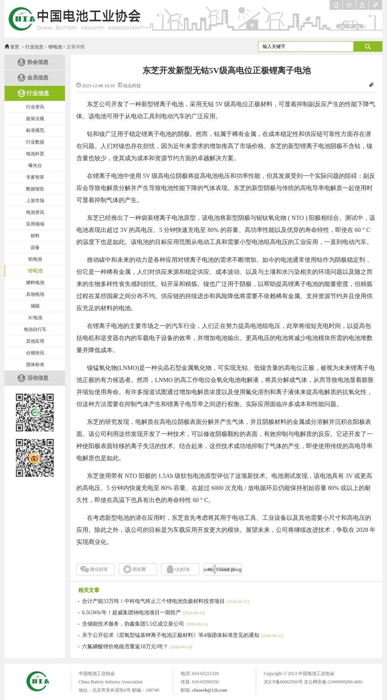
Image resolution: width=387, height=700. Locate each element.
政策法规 (35, 118)
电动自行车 (35, 329)
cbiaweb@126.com (209, 690)
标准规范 (35, 130)
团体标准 (35, 364)
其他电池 (35, 294)
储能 (35, 306)
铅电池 (35, 259)
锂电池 (55, 46)
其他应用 (35, 341)
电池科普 (35, 153)
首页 (14, 46)
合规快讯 (35, 352)
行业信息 (34, 46)
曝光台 (35, 165)
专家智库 (35, 177)
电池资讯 (35, 212)
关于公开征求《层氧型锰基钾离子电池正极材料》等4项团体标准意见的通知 (182, 635)
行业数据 (35, 142)
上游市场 (35, 200)
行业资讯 (35, 107)
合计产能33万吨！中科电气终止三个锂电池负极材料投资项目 (165, 601)
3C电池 (35, 317)
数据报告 (35, 189)
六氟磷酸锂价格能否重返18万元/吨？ (137, 646)
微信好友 (99, 569)
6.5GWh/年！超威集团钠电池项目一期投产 (143, 612)
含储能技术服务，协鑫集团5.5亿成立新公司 (145, 624)
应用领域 (35, 224)
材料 (35, 235)
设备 (35, 247)
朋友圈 (139, 569)
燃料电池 (35, 282)
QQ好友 (182, 569)
